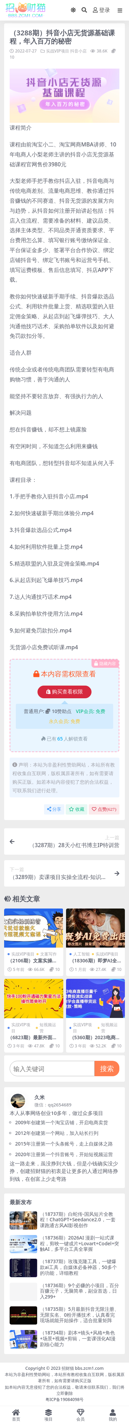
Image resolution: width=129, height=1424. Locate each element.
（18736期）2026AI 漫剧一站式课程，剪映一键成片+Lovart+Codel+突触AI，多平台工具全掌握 (79, 1243)
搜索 (107, 1068)
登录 (101, 10)
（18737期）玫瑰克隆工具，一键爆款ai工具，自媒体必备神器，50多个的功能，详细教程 (78, 1267)
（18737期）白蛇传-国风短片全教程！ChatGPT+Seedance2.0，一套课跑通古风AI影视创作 (78, 1220)
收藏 (76, 809)
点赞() (104, 809)
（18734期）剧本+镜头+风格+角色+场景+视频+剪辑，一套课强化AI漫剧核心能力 (78, 1338)
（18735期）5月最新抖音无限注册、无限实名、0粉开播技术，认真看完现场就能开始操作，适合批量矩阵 (79, 1315)
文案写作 (48, 954)
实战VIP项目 (57, 51)
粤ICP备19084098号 (64, 1399)
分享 (54, 809)
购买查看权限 (64, 692)
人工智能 (81, 954)
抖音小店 (78, 51)
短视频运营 (48, 1028)
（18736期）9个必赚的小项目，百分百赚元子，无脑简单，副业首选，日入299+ (79, 1291)
